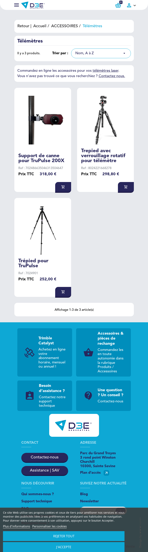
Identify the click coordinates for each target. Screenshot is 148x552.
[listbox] (101, 53)
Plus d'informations (16, 526)
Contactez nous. (112, 76)
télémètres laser (105, 71)
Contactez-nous (45, 457)
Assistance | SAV (44, 471)
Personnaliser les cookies (49, 526)
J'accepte (63, 547)
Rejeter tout (63, 536)
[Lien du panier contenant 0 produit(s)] (118, 5)
